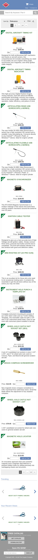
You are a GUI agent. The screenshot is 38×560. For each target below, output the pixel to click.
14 (23, 25)
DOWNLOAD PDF (16, 542)
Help (26, 8)
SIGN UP (29, 553)
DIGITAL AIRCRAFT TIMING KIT (19, 33)
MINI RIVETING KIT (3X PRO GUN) (19, 253)
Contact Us (33, 8)
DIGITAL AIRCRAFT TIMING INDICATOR (19, 70)
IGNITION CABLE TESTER (19, 216)
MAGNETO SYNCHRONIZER (19, 180)
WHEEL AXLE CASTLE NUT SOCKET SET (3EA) (19, 327)
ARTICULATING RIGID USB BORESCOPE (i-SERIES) (18, 107)
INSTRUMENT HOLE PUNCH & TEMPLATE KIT (19, 291)
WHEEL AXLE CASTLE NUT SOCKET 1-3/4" (19, 401)
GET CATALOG (16, 538)
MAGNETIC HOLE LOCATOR (19, 436)
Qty (13, 52)
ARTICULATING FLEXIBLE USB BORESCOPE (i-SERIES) (19, 144)
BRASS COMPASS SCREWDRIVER (19, 363)
